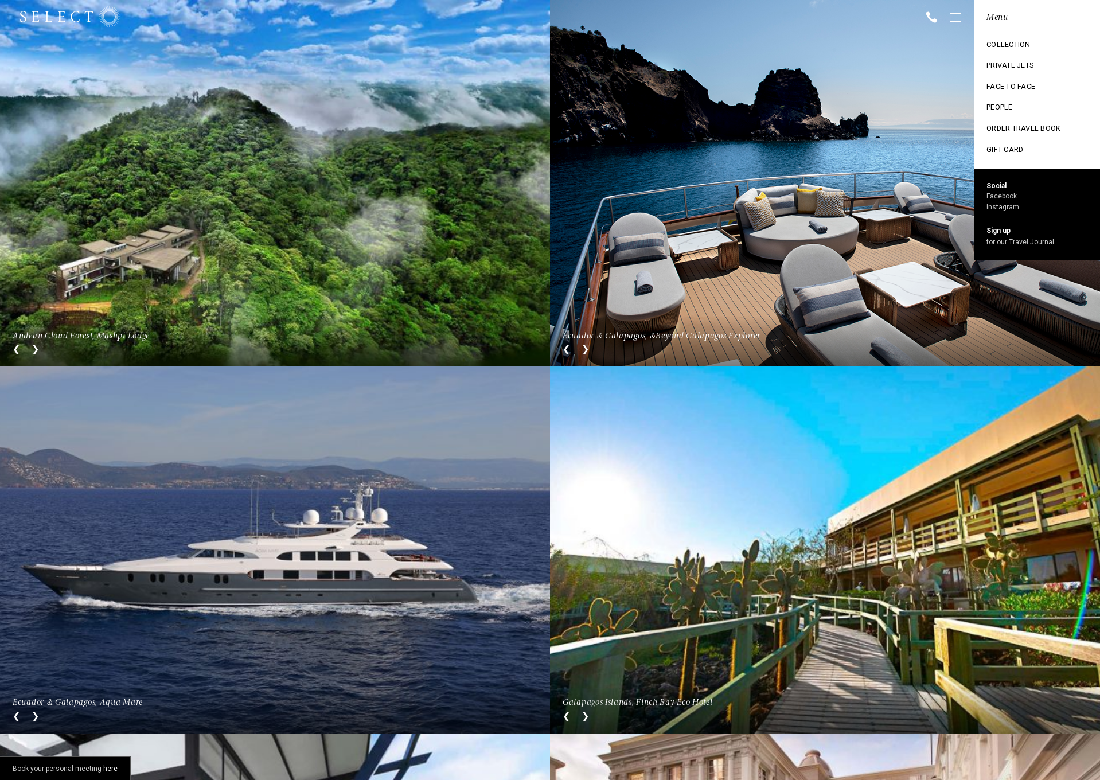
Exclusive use (1006, 97)
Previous (16, 349)
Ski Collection (1008, 116)
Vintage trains (1008, 136)
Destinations (1005, 58)
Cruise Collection (1015, 77)
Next (35, 349)
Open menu (955, 18)
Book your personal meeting (65, 769)
